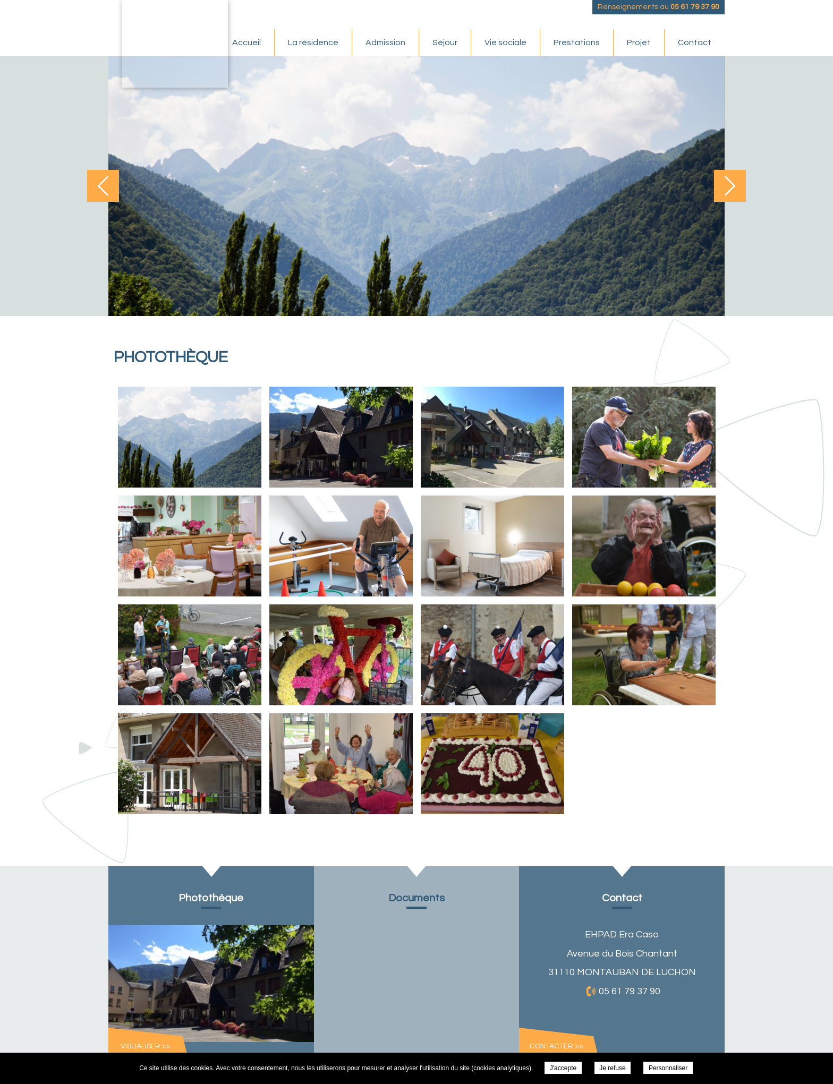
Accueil (246, 42)
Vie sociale (505, 42)
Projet (639, 42)
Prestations (577, 42)
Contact (694, 42)
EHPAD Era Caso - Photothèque (175, 44)
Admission (385, 42)
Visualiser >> (146, 1046)
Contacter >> (556, 1046)
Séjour (444, 42)
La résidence (313, 42)
